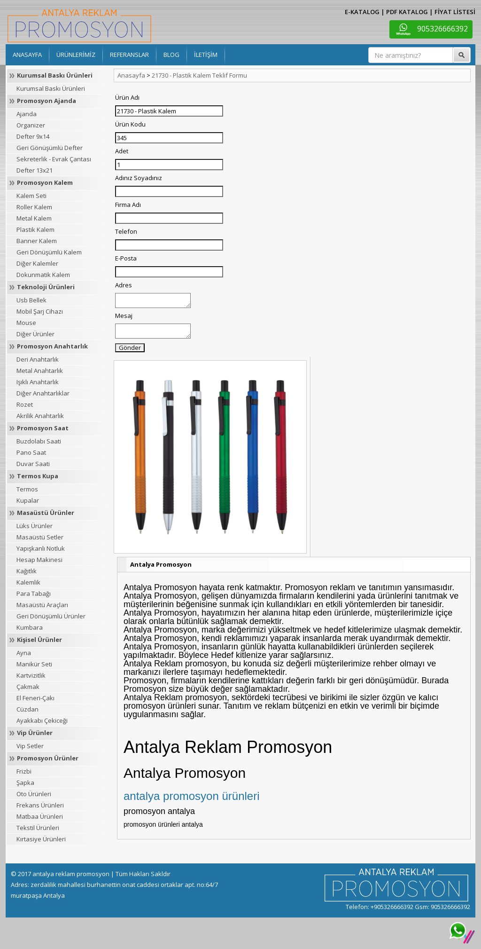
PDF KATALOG (407, 12)
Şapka (25, 782)
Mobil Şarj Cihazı (39, 311)
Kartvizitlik (31, 675)
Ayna (23, 652)
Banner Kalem (36, 241)
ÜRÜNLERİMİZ (75, 54)
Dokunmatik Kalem (43, 274)
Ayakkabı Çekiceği (42, 720)
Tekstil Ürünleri (37, 827)
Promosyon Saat (43, 428)
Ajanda (26, 114)
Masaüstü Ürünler (45, 512)
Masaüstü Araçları (42, 605)
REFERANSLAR (129, 54)
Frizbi (23, 771)
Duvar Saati (33, 463)
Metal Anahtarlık (39, 370)
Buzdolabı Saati (38, 441)
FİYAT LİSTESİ (454, 12)
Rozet (24, 404)
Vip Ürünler (35, 732)
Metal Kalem (34, 218)
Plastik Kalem (35, 229)
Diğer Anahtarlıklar (43, 393)
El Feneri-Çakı (35, 698)
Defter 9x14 (32, 136)
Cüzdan (27, 709)
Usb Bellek (31, 300)
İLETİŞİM (205, 54)
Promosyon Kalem (45, 182)
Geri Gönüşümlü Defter (49, 147)
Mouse (26, 322)
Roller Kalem (34, 207)
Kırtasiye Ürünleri (41, 839)
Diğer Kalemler (37, 263)
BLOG (171, 54)
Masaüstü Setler (39, 537)
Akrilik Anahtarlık (40, 415)
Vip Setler (30, 746)
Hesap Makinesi (39, 559)
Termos (27, 489)
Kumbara (29, 627)
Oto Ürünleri (33, 794)
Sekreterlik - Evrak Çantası (53, 159)
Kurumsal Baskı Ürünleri (55, 75)
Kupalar (27, 500)
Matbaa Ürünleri (39, 816)
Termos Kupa (37, 476)
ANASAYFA (27, 54)
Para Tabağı (33, 593)
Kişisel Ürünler (39, 639)
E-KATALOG (362, 12)
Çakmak (27, 686)
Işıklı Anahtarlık (37, 382)
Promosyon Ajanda (46, 100)
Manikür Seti (34, 664)
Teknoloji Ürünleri (46, 287)
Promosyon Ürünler (47, 758)
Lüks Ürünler (34, 526)
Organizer (30, 125)
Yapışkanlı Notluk (40, 548)
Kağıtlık (26, 571)
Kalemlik (28, 582)
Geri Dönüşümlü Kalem (49, 252)
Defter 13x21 (34, 170)
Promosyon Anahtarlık (52, 346)
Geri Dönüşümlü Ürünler (50, 616)
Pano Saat (31, 452)
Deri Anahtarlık (37, 359)
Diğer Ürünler (35, 334)
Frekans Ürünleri (40, 805)
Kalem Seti (31, 195)
